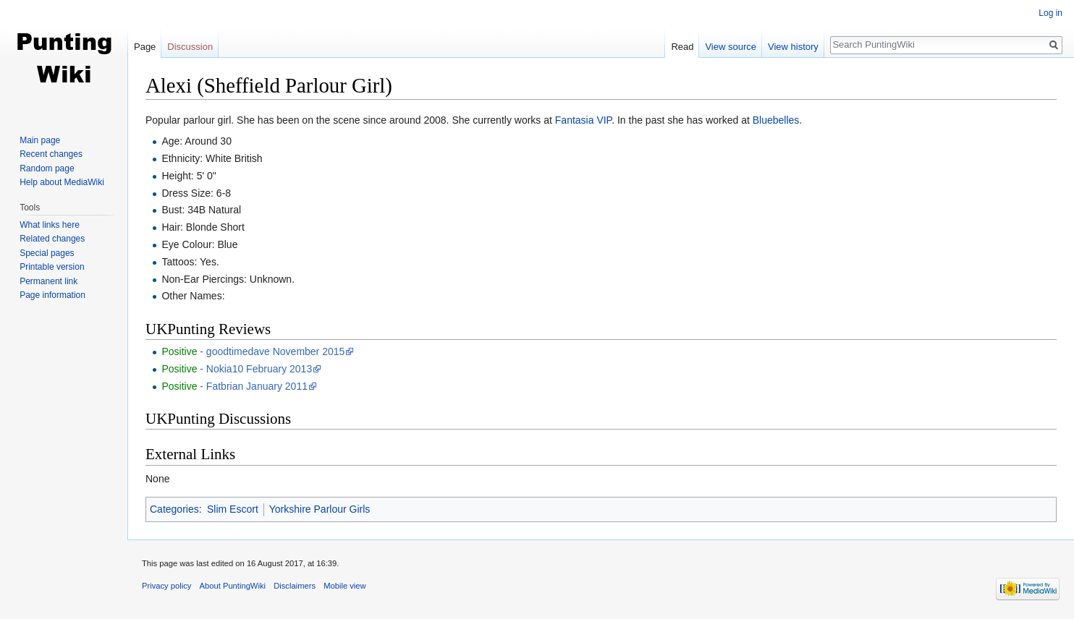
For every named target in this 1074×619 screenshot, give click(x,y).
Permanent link (48, 281)
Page (145, 46)
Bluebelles (776, 120)
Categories (174, 509)
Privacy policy (166, 585)
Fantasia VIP (583, 120)
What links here (50, 225)
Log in (1050, 13)
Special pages (47, 253)
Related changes (52, 239)
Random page (47, 168)
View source (730, 46)
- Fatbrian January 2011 (234, 386)
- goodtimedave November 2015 (252, 351)
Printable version (52, 267)
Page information (52, 295)
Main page (40, 140)
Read (682, 46)
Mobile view (344, 585)
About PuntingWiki (233, 585)
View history (793, 46)
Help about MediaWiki (62, 182)
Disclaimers (295, 585)
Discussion (190, 46)
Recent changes (51, 154)
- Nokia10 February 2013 (236, 369)
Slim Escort (232, 509)
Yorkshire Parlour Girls (320, 509)
